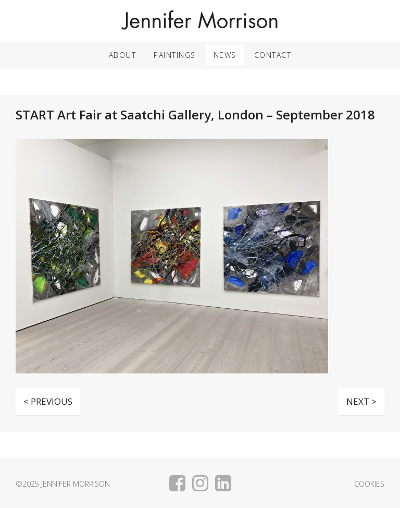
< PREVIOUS (47, 401)
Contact (273, 55)
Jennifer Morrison (200, 20)
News (225, 55)
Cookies (369, 484)
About (122, 55)
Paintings (175, 55)
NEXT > (361, 401)
